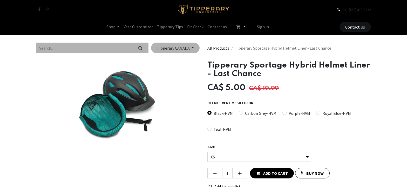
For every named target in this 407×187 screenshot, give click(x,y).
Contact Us (355, 27)
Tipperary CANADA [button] (174, 48)
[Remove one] (214, 173)
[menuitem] (138, 27)
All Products (218, 48)
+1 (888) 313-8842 (357, 9)
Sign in (263, 26)
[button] (272, 173)
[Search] (140, 48)
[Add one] (239, 173)
